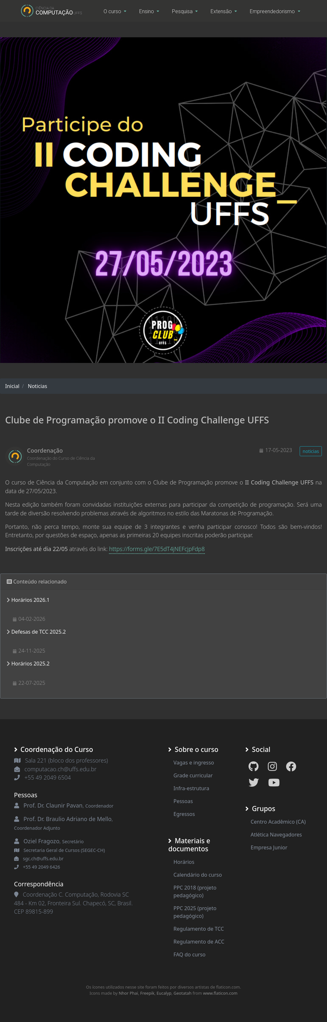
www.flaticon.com (220, 993)
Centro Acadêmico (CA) (277, 821)
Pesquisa (183, 11)
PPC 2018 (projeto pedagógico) (194, 891)
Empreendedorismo (273, 11)
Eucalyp (164, 993)
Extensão (222, 11)
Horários (183, 861)
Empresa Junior (268, 847)
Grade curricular (193, 775)
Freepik (147, 993)
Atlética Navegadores (276, 834)
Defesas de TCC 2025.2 (38, 631)
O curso (113, 11)
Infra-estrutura (191, 788)
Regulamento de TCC (198, 928)
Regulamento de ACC (198, 941)
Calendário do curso (197, 874)
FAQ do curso (189, 954)
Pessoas (183, 801)
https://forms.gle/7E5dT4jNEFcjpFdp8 (156, 549)
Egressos (184, 814)
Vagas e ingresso (193, 762)
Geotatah (183, 993)
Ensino (147, 11)
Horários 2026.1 (30, 599)
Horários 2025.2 (30, 663)
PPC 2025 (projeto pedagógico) (194, 912)
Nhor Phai (128, 993)
